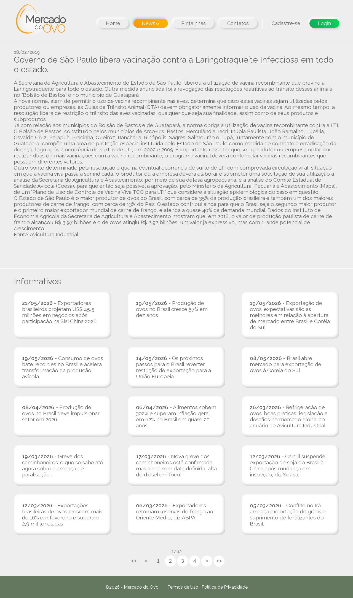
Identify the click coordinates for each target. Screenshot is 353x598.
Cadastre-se (286, 23)
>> (219, 561)
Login (324, 23)
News (150, 23)
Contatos (238, 23)
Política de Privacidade (225, 587)
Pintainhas (193, 23)
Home (113, 23)
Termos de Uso (182, 587)
